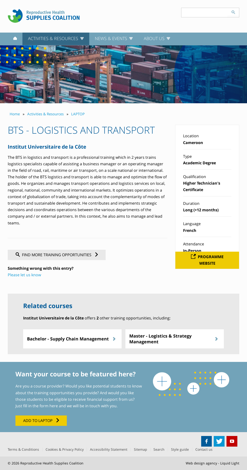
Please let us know (24, 274)
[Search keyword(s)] (204, 12)
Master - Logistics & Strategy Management (160, 338)
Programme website (211, 260)
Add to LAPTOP (38, 420)
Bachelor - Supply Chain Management (68, 339)
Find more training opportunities (56, 254)
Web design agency (201, 463)
